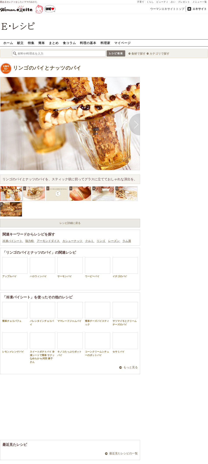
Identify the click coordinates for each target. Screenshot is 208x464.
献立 (20, 43)
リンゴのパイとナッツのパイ (47, 68)
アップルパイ (15, 267)
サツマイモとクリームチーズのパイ (125, 314)
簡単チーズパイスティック (97, 314)
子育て (140, 2)
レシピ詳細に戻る (70, 223)
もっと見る (130, 367)
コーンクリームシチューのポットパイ (97, 344)
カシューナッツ (72, 241)
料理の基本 (88, 43)
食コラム (69, 43)
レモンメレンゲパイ (15, 343)
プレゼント (184, 2)
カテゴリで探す (159, 53)
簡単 (41, 43)
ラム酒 (126, 241)
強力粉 (29, 241)
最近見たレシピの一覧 (123, 453)
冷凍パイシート (12, 241)
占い (173, 2)
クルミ (89, 241)
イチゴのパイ (125, 267)
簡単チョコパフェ (15, 312)
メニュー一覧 (199, 2)
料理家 (105, 43)
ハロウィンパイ (42, 267)
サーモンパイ (70, 267)
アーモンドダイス (48, 241)
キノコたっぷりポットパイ (70, 344)
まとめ (54, 43)
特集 (31, 43)
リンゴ (101, 241)
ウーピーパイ (97, 267)
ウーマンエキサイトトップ (167, 9)
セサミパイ (125, 343)
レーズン (114, 241)
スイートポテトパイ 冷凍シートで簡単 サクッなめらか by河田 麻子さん (42, 348)
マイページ (122, 43)
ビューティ (162, 2)
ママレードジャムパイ (70, 312)
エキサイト (199, 9)
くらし (150, 2)
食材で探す (138, 53)
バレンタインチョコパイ (42, 314)
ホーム (8, 43)
